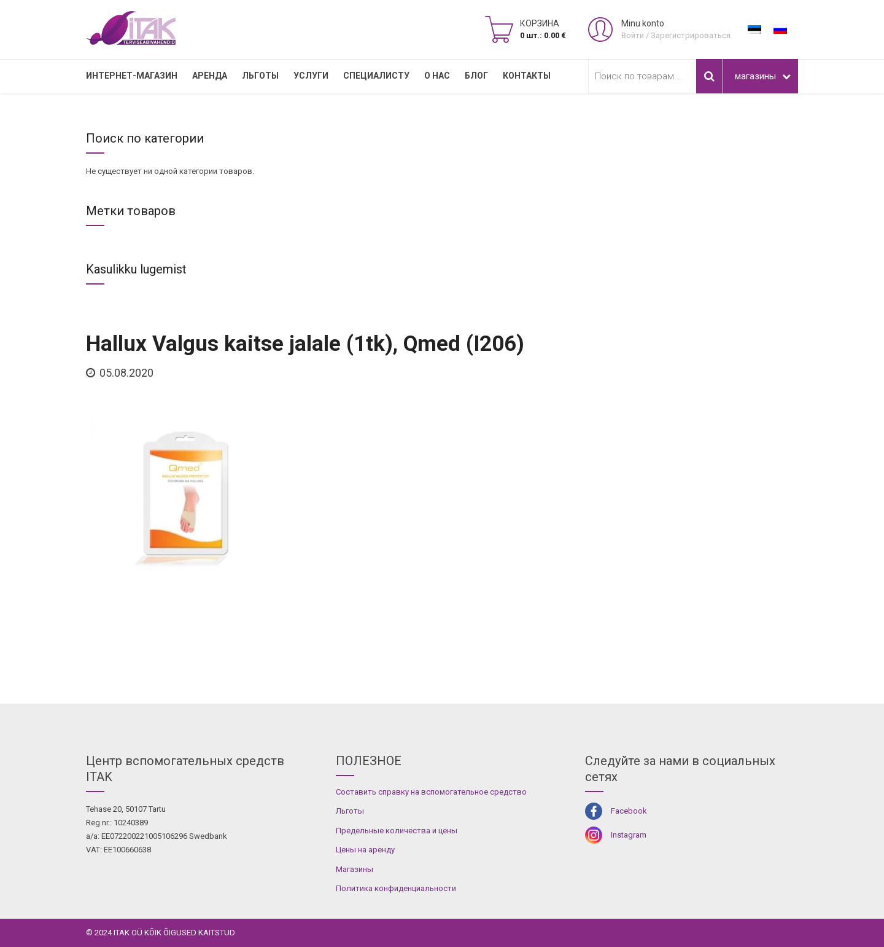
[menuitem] (754, 29)
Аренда (209, 76)
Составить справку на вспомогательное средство (431, 791)
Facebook (629, 810)
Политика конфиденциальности (396, 888)
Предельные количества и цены (396, 830)
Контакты (527, 76)
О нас (437, 76)
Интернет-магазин (131, 76)
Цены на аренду (365, 849)
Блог (476, 76)
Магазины (354, 869)
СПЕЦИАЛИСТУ (376, 76)
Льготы (260, 76)
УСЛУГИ (310, 76)
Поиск (709, 76)
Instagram (628, 834)
